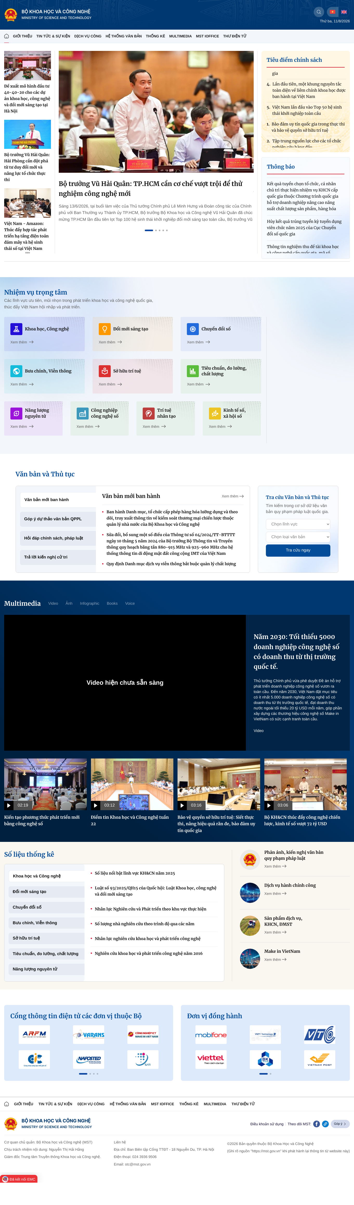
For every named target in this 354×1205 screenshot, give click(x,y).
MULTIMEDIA (180, 36)
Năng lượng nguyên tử (35, 969)
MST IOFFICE (207, 36)
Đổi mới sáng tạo (29, 892)
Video (53, 603)
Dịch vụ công (87, 36)
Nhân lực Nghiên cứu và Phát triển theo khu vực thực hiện (150, 909)
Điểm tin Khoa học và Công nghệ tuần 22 (130, 821)
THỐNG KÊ (155, 36)
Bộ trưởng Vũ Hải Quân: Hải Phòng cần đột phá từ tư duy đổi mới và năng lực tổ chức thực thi (27, 167)
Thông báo (281, 167)
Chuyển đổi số (27, 907)
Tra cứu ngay (298, 550)
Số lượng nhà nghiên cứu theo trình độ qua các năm (144, 924)
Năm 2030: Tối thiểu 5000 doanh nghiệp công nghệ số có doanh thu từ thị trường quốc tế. (296, 652)
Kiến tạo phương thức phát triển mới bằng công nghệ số (42, 821)
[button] (83, 1074)
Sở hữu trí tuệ (26, 938)
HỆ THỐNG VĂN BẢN (124, 36)
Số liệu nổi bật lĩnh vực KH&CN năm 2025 (135, 873)
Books (112, 603)
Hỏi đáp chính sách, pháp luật (53, 538)
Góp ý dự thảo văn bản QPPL (53, 519)
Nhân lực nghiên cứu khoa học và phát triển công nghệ (147, 938)
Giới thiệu (22, 36)
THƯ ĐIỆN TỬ (234, 36)
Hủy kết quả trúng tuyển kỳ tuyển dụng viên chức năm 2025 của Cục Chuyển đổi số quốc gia (304, 229)
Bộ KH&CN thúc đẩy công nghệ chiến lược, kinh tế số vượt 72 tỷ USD (302, 821)
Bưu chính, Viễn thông (35, 923)
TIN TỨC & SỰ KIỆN (53, 36)
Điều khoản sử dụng (266, 1124)
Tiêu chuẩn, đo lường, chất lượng (45, 954)
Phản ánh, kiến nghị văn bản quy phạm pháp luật (294, 855)
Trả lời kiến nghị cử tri (45, 557)
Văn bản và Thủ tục (45, 474)
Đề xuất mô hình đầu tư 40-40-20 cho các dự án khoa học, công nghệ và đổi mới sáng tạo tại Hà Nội (27, 99)
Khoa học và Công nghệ (37, 876)
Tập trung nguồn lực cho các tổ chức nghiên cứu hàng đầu (306, 145)
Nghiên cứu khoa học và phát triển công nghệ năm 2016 (149, 953)
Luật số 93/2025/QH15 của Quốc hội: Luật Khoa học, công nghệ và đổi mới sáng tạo (156, 891)
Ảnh (69, 603)
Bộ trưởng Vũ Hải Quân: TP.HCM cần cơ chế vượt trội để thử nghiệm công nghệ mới (150, 189)
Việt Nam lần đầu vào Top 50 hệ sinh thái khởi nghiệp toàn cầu (307, 111)
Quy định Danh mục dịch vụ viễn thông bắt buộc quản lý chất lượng (171, 564)
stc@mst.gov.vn (138, 1164)
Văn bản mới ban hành (46, 500)
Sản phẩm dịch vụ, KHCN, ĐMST (283, 921)
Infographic (89, 603)
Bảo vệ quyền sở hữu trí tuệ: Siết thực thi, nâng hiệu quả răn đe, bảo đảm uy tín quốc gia (216, 824)
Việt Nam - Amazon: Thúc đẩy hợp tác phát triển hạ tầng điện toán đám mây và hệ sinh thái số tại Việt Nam (26, 236)
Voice (130, 603)
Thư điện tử (243, 1104)
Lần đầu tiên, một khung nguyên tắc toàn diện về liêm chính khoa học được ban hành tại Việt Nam (309, 92)
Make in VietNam (282, 951)
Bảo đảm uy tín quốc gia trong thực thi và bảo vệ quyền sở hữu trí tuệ (308, 128)
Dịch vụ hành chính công (290, 885)
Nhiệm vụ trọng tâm (35, 292)
